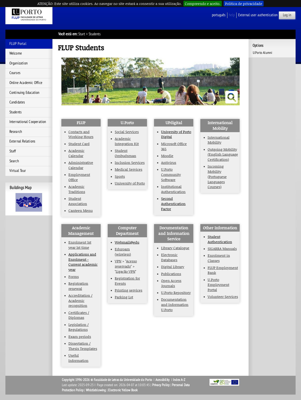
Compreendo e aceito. (202, 3)
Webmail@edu (127, 242)
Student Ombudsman (125, 153)
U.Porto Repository (176, 292)
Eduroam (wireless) (123, 252)
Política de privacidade (243, 3)
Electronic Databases (169, 257)
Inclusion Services (130, 162)
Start (81, 34)
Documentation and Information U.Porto (174, 304)
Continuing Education (24, 92)
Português (219, 15)
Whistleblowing (96, 390)
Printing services (128, 290)
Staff (12, 151)
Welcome (15, 53)
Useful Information (78, 358)
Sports (120, 176)
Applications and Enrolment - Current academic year (83, 262)
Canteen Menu (80, 210)
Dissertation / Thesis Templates (82, 346)
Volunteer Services (223, 296)
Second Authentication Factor (173, 203)
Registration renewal (78, 286)
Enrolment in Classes (219, 258)
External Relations (22, 141)
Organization (18, 63)
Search (14, 161)
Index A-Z (179, 380)
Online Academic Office (25, 82)
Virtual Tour (17, 170)
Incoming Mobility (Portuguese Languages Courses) (217, 176)
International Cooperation (27, 121)
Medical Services (128, 169)
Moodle (167, 155)
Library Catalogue (175, 248)
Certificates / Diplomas (78, 315)
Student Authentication (220, 239)
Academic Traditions (76, 189)
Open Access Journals (171, 283)
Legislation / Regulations (78, 327)
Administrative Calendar (80, 165)
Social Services (127, 131)
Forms (73, 276)
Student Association (77, 201)
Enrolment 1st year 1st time (79, 245)
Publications (171, 273)
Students (15, 112)
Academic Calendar (76, 153)
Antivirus (168, 162)
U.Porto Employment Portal (218, 284)
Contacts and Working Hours (80, 134)
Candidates (17, 102)
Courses (14, 73)
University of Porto (130, 183)
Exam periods (79, 336)
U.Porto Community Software (171, 174)
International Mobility (219, 140)
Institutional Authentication (173, 189)
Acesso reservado (126, 264)
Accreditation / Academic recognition (80, 300)
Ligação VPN (125, 271)
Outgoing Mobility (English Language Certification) (223, 154)
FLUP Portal (17, 43)
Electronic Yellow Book (123, 390)
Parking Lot (124, 297)
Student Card (79, 143)
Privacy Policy (161, 385)
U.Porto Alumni (262, 53)
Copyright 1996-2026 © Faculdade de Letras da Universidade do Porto (107, 380)
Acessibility (162, 380)
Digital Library (172, 266)
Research (15, 131)
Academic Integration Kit (127, 141)
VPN (118, 261)
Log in (287, 15)
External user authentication (257, 15)
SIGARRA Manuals (222, 248)
